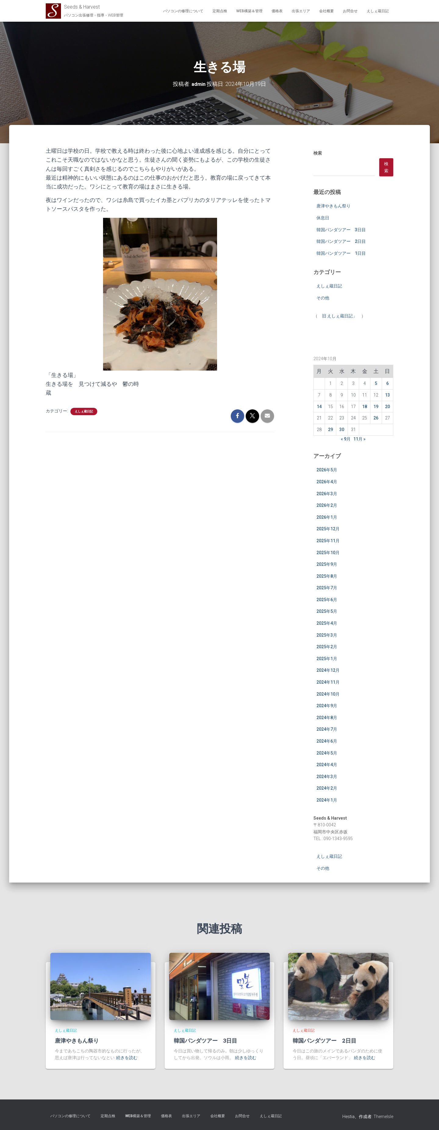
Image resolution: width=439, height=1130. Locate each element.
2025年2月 (326, 646)
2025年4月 (326, 623)
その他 (322, 297)
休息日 (322, 217)
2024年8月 (326, 717)
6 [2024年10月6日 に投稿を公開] (387, 383)
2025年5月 (326, 611)
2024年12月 (328, 670)
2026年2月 (326, 505)
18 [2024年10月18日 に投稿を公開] (364, 406)
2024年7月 (326, 729)
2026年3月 (326, 493)
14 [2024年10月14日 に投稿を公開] (319, 406)
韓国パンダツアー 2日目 (341, 241)
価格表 (277, 11)
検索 (317, 153)
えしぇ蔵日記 (378, 11)
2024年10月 (328, 693)
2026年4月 (326, 481)
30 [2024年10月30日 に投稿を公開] (341, 429)
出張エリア (301, 11)
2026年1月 (326, 516)
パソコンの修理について (183, 11)
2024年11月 (328, 682)
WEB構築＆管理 (249, 11)
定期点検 (219, 11)
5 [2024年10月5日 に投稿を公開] (376, 383)
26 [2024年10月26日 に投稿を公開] (375, 417)
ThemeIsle (383, 1116)
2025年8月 (326, 575)
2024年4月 (326, 764)
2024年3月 (326, 776)
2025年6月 (326, 599)
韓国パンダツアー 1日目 (341, 253)
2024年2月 (326, 788)
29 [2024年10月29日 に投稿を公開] (330, 429)
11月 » (359, 438)
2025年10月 (328, 552)
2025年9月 (326, 564)
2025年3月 (326, 634)
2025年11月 (328, 540)
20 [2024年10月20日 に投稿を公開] (387, 406)
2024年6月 (326, 741)
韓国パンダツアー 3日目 (341, 229)
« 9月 (346, 438)
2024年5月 (326, 752)
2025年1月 (326, 658)
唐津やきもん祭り (333, 205)
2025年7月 (326, 587)
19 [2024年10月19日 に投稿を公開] (375, 406)
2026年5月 (326, 469)
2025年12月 (328, 528)
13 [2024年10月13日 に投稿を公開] (387, 395)
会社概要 (326, 11)
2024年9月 (326, 705)
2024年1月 (326, 800)
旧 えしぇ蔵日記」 (339, 315)
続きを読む (126, 1057)
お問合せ (350, 11)
